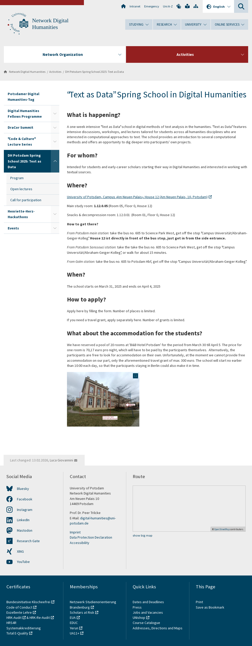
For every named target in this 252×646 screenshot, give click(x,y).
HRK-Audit (14, 617)
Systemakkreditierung (23, 628)
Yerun (74, 628)
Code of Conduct (19, 607)
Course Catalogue (146, 622)
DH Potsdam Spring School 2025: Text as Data (94, 72)
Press (137, 607)
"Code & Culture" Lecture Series (21, 141)
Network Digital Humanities (27, 72)
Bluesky (23, 488)
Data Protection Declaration (91, 537)
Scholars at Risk (82, 612)
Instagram (24, 509)
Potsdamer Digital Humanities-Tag (23, 97)
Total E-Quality (17, 633)
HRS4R (11, 622)
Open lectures (21, 189)
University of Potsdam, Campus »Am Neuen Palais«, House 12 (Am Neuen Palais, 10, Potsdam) (137, 197)
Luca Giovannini (61, 460)
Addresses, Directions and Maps (157, 628)
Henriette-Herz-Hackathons (21, 214)
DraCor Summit (20, 127)
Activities (55, 72)
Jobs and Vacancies (148, 612)
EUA (73, 617)
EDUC (74, 622)
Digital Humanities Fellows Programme (25, 113)
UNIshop (139, 617)
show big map (142, 535)
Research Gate (28, 541)
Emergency (151, 6)
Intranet (135, 6)
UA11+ (74, 633)
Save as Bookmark (210, 607)
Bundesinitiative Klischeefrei (28, 602)
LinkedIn (23, 520)
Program (17, 178)
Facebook (24, 499)
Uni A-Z (168, 6)
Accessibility (79, 542)
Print (199, 602)
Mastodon (24, 530)
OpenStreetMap (222, 529)
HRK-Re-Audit (40, 617)
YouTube (23, 561)
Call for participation (25, 200)
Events (13, 228)
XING (20, 551)
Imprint (75, 532)
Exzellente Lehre (19, 612)
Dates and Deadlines (148, 602)
